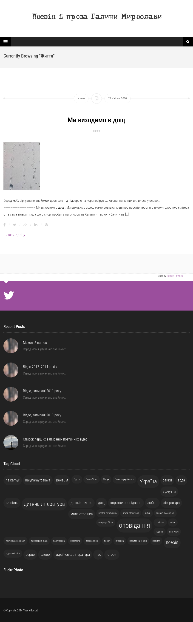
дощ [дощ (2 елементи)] (101, 502)
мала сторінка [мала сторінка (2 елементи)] (82, 514)
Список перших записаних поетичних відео (55, 439)
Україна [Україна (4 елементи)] (148, 481)
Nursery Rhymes (175, 275)
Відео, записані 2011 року (42, 391)
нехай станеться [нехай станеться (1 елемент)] (130, 513)
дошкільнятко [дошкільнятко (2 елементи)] (81, 502)
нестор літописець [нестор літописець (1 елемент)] (108, 513)
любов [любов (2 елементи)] (152, 502)
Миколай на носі (35, 342)
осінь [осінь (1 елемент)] (173, 522)
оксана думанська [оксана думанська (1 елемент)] (165, 513)
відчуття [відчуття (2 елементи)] (169, 491)
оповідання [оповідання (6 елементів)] (134, 525)
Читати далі (14, 235)
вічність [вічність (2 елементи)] (12, 502)
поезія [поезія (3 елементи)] (172, 542)
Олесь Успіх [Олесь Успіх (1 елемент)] (91, 479)
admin (81, 98)
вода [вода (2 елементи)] (181, 480)
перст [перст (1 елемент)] (107, 540)
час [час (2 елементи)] (98, 554)
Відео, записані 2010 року (42, 415)
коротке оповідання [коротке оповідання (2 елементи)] (125, 502)
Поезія (96, 130)
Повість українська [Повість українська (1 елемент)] (124, 479)
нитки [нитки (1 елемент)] (147, 513)
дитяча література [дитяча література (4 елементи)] (44, 504)
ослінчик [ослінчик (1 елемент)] (160, 522)
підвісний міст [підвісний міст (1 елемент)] (13, 553)
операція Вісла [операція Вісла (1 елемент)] (106, 522)
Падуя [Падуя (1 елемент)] (106, 479)
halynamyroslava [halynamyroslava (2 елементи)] (37, 480)
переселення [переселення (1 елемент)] (92, 540)
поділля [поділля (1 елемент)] (156, 540)
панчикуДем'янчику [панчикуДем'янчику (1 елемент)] (15, 540)
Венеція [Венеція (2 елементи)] (62, 480)
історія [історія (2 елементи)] (112, 554)
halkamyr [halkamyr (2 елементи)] (13, 480)
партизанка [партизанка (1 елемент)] (59, 540)
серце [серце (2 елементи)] (30, 554)
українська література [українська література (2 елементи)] (73, 554)
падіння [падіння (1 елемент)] (160, 531)
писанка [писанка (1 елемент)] (120, 540)
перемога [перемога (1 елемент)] (75, 540)
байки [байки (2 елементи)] (167, 480)
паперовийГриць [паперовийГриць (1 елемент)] (39, 540)
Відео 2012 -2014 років (40, 367)
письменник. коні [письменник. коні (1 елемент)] (138, 540)
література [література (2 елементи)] (171, 502)
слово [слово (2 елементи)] (45, 554)
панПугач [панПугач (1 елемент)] (174, 531)
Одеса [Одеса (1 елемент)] (77, 479)
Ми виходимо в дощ (96, 120)
